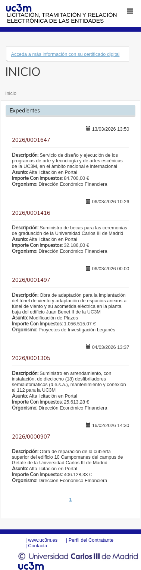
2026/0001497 (31, 280)
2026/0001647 (31, 140)
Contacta (37, 545)
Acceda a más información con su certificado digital (65, 54)
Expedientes (25, 110)
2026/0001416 (31, 213)
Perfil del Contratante (91, 540)
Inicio (10, 93)
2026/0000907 (31, 436)
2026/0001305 (31, 358)
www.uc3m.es (42, 540)
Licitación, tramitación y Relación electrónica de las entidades (62, 17)
